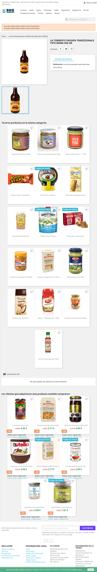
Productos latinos (27, 13)
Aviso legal (30, 551)
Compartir (60, 49)
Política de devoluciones (35, 562)
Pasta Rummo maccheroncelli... (48, 425)
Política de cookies (33, 557)
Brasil (57, 13)
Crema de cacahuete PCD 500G (21, 277)
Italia (31, 10)
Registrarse (23, 437)
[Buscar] (80, 19)
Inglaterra (76, 10)
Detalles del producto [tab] (63, 59)
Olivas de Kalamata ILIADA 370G (76, 425)
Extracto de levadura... (48, 195)
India (56, 10)
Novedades (6, 553)
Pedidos (53, 551)
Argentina (65, 10)
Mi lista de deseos (57, 559)
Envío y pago (31, 555)
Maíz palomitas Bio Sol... (21, 236)
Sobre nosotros (8, 549)
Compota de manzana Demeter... (76, 318)
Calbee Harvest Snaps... (48, 236)
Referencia (58, 64)
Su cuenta (55, 546)
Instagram (51, 541)
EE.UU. (86, 10)
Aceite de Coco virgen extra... (34, 507)
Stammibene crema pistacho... (62, 507)
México (49, 13)
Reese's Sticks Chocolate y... (21, 195)
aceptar (90, 570)
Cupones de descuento (59, 557)
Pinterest (72, 49)
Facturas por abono (58, 553)
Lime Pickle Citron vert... (21, 425)
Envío (28, 549)
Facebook (46, 541)
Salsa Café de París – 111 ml (76, 154)
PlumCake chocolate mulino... (76, 195)
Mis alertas (54, 562)
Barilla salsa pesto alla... (76, 277)
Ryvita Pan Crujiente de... (76, 236)
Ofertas (5, 551)
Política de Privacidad (34, 553)
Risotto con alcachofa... (21, 318)
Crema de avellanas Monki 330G (48, 154)
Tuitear (66, 49)
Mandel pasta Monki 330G (21, 154)
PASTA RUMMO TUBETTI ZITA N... (48, 466)
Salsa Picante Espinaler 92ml (48, 359)
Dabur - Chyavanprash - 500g (48, 318)
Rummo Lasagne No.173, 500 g (48, 277)
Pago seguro (31, 560)
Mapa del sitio (7, 557)
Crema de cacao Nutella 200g (21, 466)
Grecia (40, 13)
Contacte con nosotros (11, 555)
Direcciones (55, 555)
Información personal (59, 549)
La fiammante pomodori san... (76, 466)
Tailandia (48, 10)
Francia (23, 10)
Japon (38, 10)
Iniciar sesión (12, 437)
